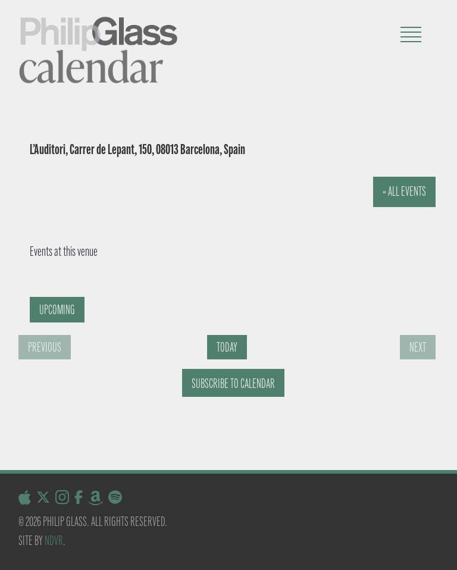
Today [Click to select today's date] (227, 347)
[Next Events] (418, 347)
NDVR (54, 540)
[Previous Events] (44, 347)
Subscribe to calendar (233, 383)
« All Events (404, 191)
